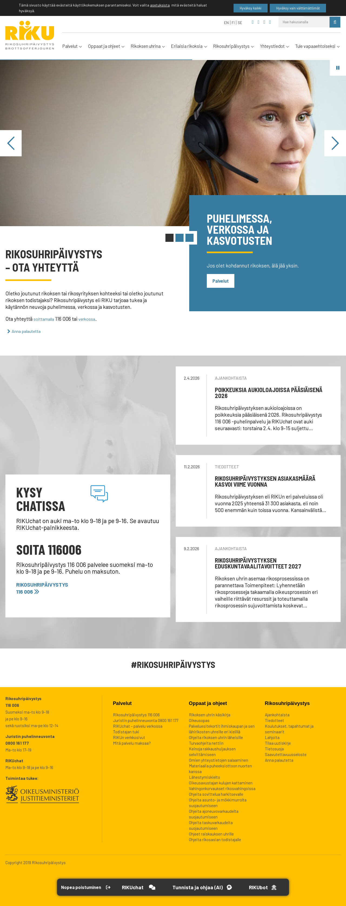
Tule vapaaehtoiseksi (315, 46)
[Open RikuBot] (276, 887)
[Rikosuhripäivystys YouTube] (258, 22)
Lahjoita (272, 736)
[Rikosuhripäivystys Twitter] (264, 22)
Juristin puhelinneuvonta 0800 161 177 (145, 719)
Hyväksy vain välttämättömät (293, 8)
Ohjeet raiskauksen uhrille (211, 833)
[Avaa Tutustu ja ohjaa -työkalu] (213, 887)
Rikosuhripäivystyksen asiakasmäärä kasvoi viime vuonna (265, 480)
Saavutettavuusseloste (286, 753)
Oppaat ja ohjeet (104, 46)
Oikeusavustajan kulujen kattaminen (220, 782)
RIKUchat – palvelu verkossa (137, 725)
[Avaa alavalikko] (80, 45)
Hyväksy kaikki (238, 8)
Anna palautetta (30, 330)
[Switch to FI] (233, 23)
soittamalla (46, 319)
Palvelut (70, 46)
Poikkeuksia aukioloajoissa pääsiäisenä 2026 (268, 392)
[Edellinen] (11, 143)
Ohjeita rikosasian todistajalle (215, 839)
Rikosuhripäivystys (231, 46)
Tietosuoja (274, 748)
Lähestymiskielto (204, 776)
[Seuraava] (335, 143)
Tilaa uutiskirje (278, 742)
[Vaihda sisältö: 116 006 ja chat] (169, 238)
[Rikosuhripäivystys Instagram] (270, 22)
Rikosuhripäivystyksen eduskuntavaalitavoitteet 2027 (258, 562)
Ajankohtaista (231, 377)
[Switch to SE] (240, 23)
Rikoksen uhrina (146, 46)
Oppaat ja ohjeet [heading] (208, 703)
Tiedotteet (227, 466)
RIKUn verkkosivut (129, 736)
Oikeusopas (199, 719)
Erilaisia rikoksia (186, 46)
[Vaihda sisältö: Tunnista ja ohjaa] (179, 238)
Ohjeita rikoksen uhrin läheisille (216, 736)
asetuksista (160, 5)
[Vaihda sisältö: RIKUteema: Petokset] (189, 238)
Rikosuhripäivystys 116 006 (46, 587)
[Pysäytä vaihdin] (338, 67)
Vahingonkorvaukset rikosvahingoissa (222, 787)
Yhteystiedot (272, 46)
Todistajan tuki (126, 731)
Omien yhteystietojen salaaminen (218, 759)
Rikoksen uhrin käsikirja (209, 714)
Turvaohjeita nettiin (206, 742)
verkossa (92, 319)
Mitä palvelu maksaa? (132, 742)
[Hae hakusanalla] (304, 22)
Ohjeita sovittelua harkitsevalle (216, 793)
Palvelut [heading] (122, 703)
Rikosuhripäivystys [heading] (287, 703)
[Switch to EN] (226, 23)
